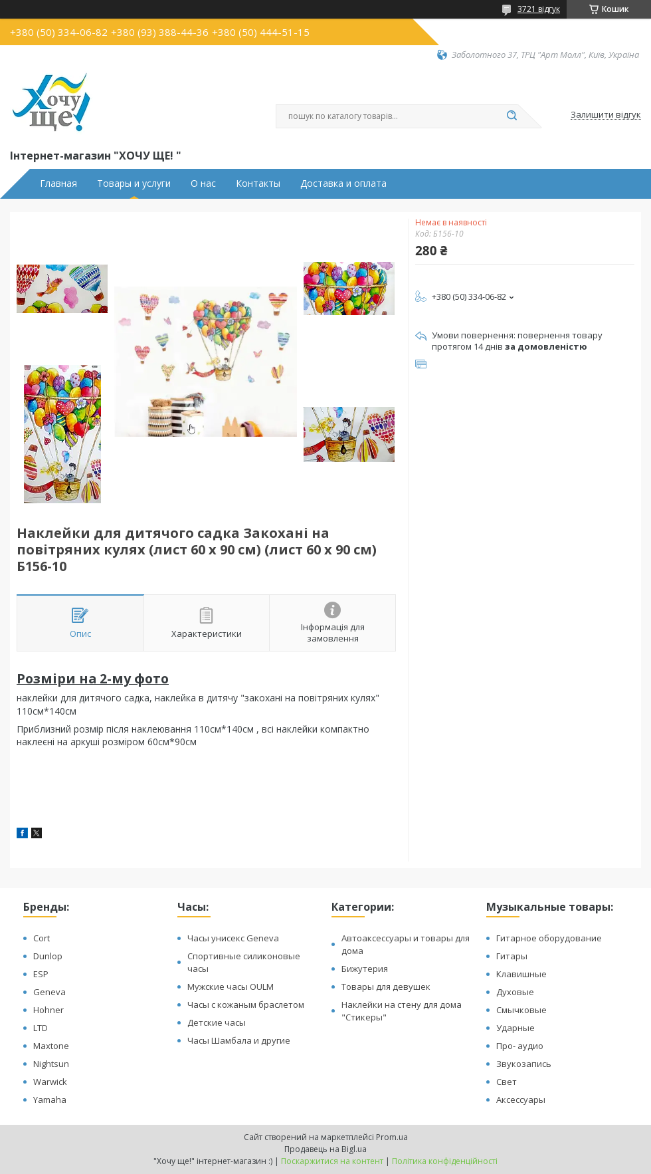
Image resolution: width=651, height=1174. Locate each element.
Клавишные (521, 974)
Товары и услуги (134, 183)
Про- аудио (519, 1046)
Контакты (258, 183)
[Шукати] (511, 116)
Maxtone (51, 1046)
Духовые (515, 992)
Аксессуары (520, 1100)
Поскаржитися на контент (332, 1161)
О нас (203, 183)
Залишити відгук (606, 115)
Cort (41, 938)
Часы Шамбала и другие (238, 1040)
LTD (40, 1028)
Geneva (49, 992)
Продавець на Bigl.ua (325, 1149)
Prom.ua (392, 1137)
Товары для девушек (385, 987)
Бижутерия (364, 969)
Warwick (50, 1082)
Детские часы (216, 1022)
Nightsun (51, 1064)
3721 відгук (538, 9)
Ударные (515, 1028)
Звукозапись (523, 1064)
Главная (58, 183)
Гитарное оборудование (549, 938)
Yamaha (49, 1100)
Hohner (48, 1010)
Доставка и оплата (343, 183)
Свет (506, 1082)
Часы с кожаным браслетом (245, 1004)
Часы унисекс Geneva (233, 938)
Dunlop (47, 956)
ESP (40, 974)
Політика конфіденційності (445, 1161)
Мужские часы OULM (230, 987)
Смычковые (521, 1010)
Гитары (511, 956)
